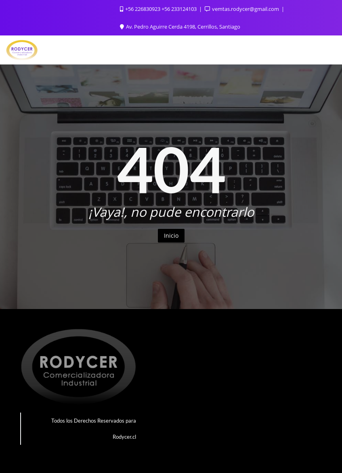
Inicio (171, 235)
